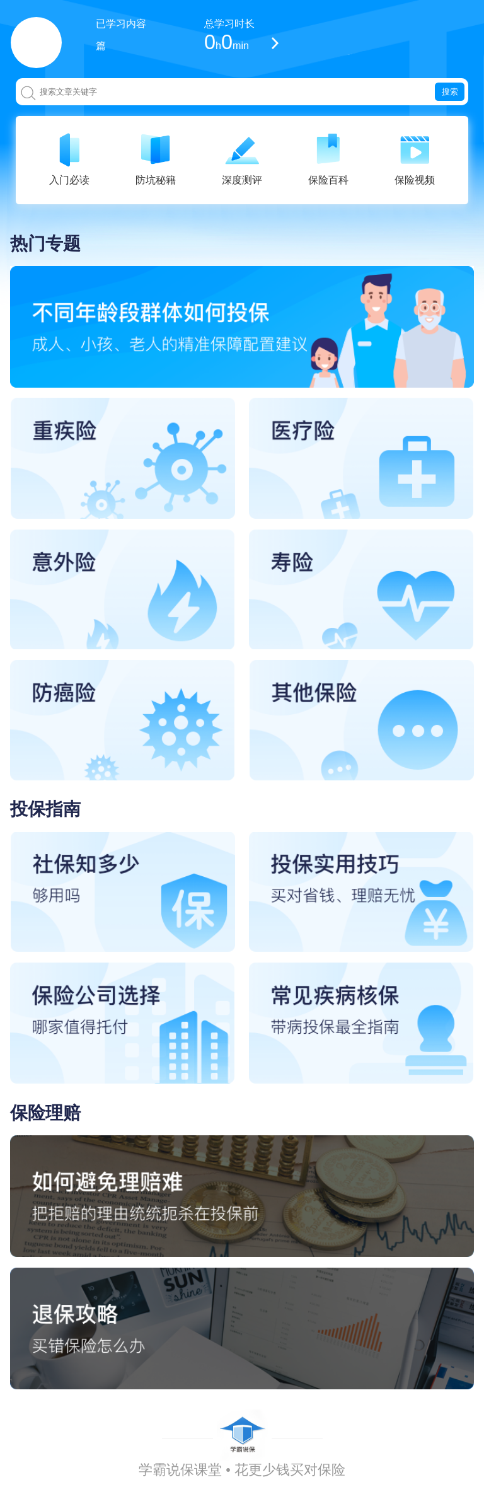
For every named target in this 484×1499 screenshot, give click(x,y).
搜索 (450, 91)
